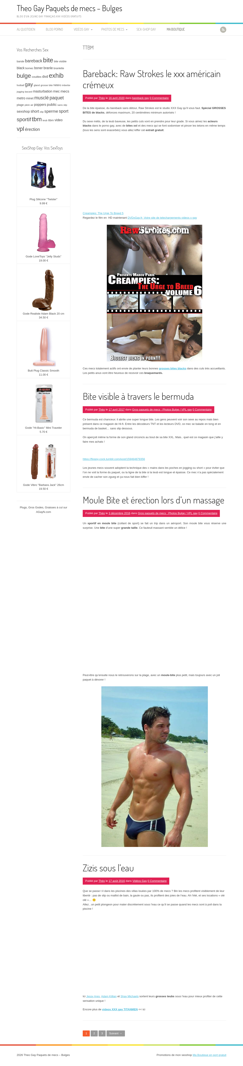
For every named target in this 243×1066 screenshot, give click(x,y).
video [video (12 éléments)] (59, 120)
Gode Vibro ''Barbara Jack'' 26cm (43, 485)
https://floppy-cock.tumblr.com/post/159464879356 (114, 459)
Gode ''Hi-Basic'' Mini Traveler (43, 427)
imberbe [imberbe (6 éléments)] (66, 85)
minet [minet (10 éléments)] (30, 98)
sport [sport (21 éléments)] (63, 111)
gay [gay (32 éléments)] (29, 84)
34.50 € (43, 317)
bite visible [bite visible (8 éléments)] (60, 61)
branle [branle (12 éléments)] (48, 68)
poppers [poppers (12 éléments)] (40, 104)
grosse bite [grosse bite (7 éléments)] (46, 85)
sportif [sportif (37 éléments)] (24, 119)
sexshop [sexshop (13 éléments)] (23, 111)
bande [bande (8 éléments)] (20, 61)
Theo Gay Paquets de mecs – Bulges (69, 8)
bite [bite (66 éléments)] (48, 60)
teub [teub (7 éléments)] (44, 120)
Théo (102, 98)
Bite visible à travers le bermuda (138, 396)
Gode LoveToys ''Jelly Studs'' (44, 256)
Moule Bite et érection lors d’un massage (153, 500)
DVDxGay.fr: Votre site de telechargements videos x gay (162, 217)
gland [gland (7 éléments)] (37, 85)
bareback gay (140, 98)
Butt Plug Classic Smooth (43, 370)
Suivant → (115, 1033)
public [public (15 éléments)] (52, 104)
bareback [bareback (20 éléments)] (33, 60)
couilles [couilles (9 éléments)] (36, 76)
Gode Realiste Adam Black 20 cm (43, 313)
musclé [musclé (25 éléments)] (41, 97)
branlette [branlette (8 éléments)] (59, 68)
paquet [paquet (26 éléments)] (57, 97)
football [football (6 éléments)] (20, 85)
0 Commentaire (159, 98)
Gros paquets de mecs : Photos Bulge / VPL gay (162, 409)
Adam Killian (109, 996)
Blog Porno (54, 29)
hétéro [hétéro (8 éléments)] (57, 85)
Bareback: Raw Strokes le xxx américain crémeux (152, 79)
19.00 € (43, 260)
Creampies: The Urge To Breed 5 (103, 213)
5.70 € (43, 431)
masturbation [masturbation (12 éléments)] (42, 91)
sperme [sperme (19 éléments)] (51, 111)
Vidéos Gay (81, 29)
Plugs (23, 507)
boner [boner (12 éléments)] (38, 68)
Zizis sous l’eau (108, 867)
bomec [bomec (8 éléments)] (29, 68)
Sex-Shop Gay (146, 29)
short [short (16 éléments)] (35, 111)
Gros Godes (35, 507)
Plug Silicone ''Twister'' (43, 199)
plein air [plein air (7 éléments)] (29, 104)
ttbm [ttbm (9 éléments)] (51, 120)
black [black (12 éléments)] (20, 68)
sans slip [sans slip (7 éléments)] (62, 104)
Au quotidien (26, 29)
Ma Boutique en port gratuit (209, 1055)
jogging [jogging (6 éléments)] (20, 91)
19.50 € (43, 488)
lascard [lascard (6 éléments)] (28, 91)
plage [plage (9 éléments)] (20, 104)
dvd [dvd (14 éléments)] (45, 77)
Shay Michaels (129, 996)
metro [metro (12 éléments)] (21, 98)
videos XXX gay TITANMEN (120, 1009)
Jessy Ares (93, 996)
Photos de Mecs (112, 29)
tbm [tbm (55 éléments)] (37, 119)
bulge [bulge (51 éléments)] (24, 75)
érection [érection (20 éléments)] (32, 129)
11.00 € (43, 374)
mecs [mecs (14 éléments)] (64, 91)
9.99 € (43, 203)
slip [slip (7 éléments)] (42, 111)
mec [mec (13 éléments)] (56, 91)
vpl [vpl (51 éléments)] (20, 128)
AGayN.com (43, 512)
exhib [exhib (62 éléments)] (56, 75)
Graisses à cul (54, 507)
